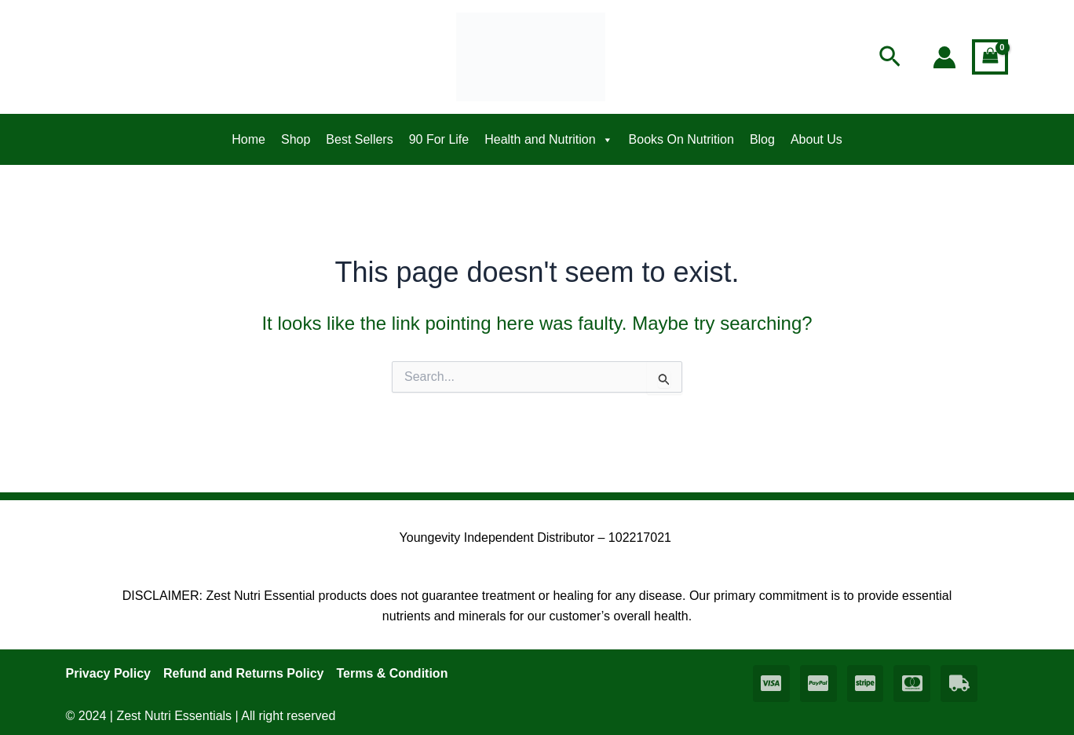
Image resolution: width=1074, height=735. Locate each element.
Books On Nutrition (681, 139)
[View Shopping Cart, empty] (990, 57)
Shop (295, 139)
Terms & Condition (392, 673)
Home (248, 139)
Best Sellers (359, 139)
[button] (890, 57)
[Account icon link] (944, 57)
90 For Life (439, 139)
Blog (762, 139)
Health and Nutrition (548, 139)
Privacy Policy (109, 673)
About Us (816, 139)
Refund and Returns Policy (243, 673)
